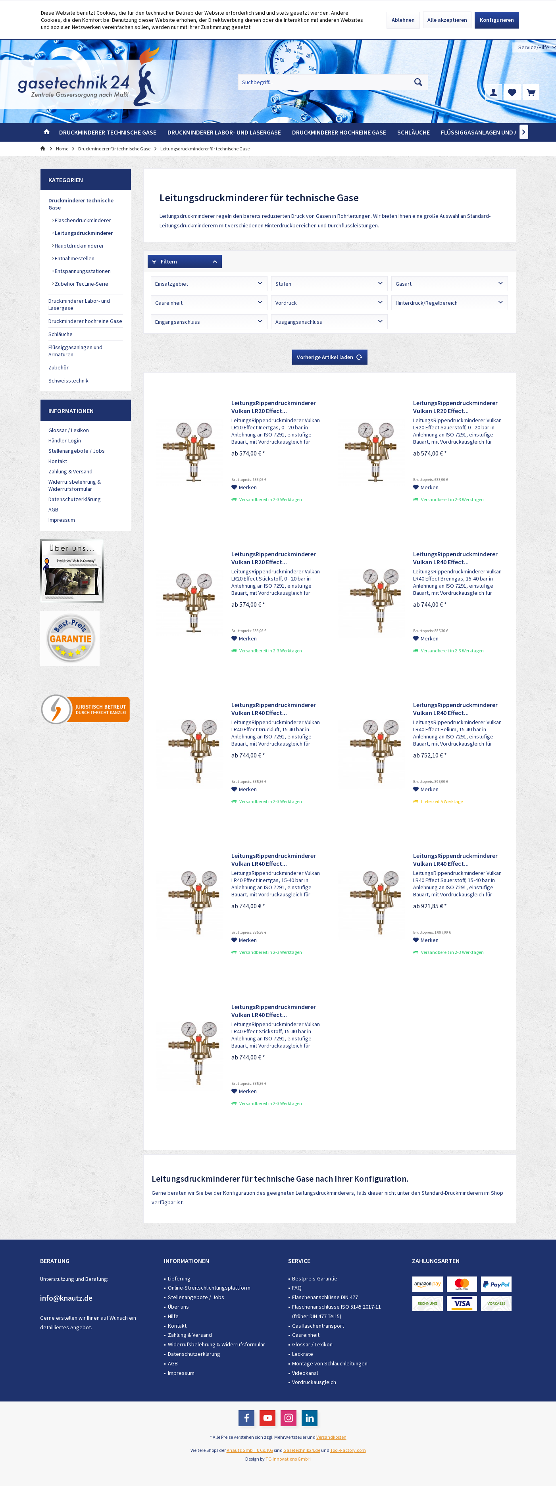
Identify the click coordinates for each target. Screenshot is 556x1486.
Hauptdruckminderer (79, 245)
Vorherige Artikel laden (330, 356)
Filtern (164, 261)
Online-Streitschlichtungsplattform (209, 1287)
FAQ (297, 1287)
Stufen (283, 283)
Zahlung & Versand (70, 471)
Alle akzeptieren (447, 19)
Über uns (178, 1306)
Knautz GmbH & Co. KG (250, 1450)
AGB (53, 509)
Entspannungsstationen (82, 271)
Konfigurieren (497, 19)
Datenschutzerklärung (74, 499)
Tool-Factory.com (348, 1450)
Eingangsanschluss (177, 321)
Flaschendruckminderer (82, 220)
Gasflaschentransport (318, 1325)
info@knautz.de (66, 1298)
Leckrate (302, 1353)
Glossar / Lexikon (68, 430)
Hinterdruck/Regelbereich (427, 302)
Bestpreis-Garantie (314, 1278)
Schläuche (60, 334)
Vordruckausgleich (314, 1382)
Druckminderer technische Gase (81, 204)
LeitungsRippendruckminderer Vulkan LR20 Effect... (273, 407)
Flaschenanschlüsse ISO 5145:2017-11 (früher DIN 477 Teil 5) (336, 1311)
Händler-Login (64, 440)
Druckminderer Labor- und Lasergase (79, 304)
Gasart (404, 283)
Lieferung (179, 1278)
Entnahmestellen (74, 258)
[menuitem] (534, 47)
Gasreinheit (169, 302)
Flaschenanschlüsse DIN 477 (325, 1297)
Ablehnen (403, 19)
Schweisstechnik (68, 380)
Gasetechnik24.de (301, 1450)
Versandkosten (331, 1437)
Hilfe (173, 1316)
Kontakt (57, 461)
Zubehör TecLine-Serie (81, 283)
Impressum (61, 519)
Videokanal (305, 1372)
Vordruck (286, 302)
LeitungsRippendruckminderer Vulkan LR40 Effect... (455, 558)
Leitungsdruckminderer (83, 232)
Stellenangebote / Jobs (76, 450)
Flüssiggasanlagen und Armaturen (75, 351)
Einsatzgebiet (171, 283)
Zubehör (58, 367)
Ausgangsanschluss (298, 321)
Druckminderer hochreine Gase (85, 321)
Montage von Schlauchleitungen (329, 1363)
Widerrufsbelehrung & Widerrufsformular (74, 485)
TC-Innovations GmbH (288, 1459)
